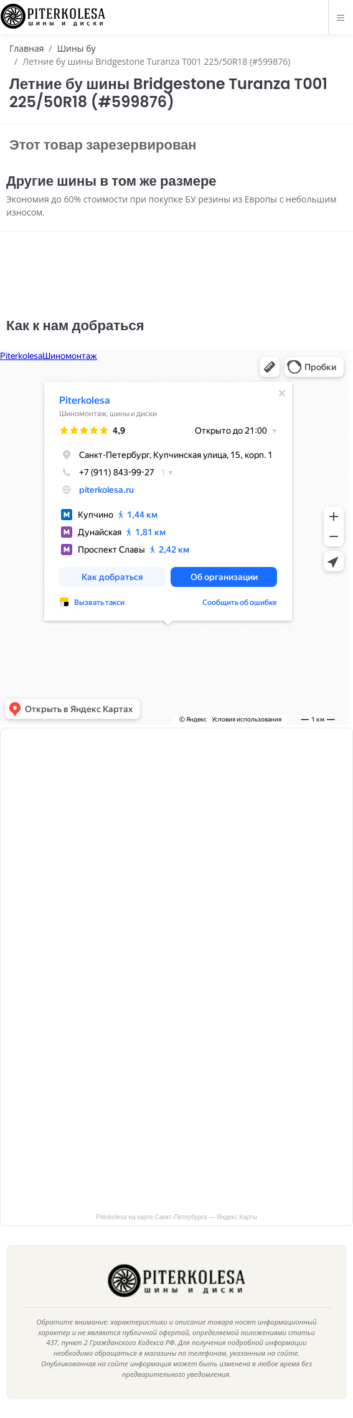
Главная (26, 48)
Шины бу (76, 48)
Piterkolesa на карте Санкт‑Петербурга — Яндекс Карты (176, 1217)
